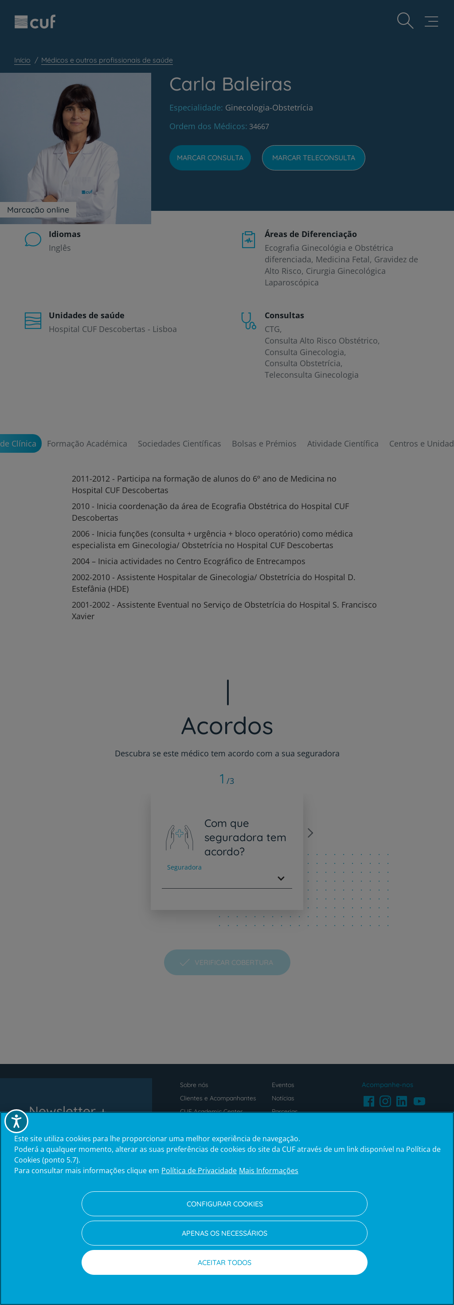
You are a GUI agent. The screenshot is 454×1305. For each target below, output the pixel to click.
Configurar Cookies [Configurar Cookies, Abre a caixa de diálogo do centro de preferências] (225, 1203)
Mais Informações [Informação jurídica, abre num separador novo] (268, 1170)
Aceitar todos (224, 1262)
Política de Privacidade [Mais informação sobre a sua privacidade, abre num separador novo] (199, 1170)
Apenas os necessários (224, 1233)
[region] (227, 1208)
